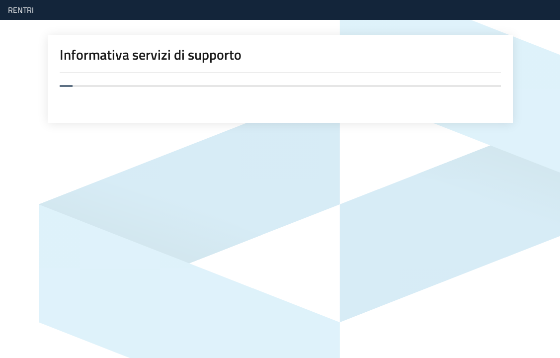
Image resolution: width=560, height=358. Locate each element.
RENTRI (21, 10)
